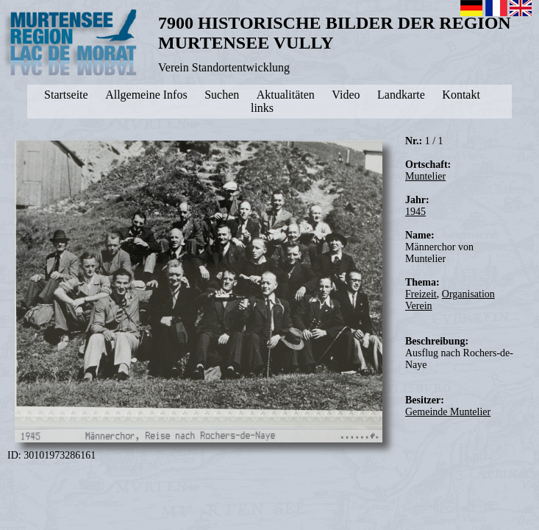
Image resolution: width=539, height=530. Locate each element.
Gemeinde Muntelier (447, 411)
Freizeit (421, 294)
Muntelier (425, 176)
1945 (415, 211)
